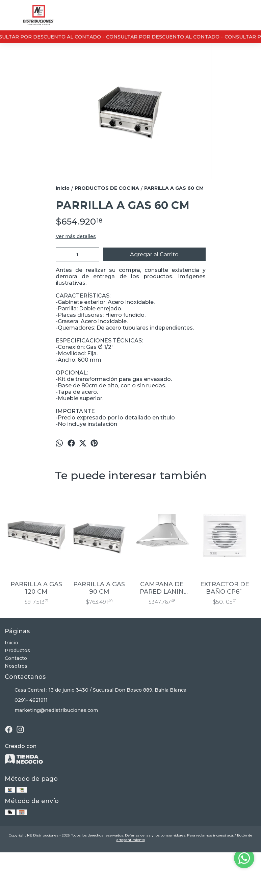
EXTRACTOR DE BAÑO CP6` (224, 588)
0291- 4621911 (26, 700)
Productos (17, 650)
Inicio (11, 643)
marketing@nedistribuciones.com (51, 710)
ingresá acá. (224, 835)
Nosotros (16, 666)
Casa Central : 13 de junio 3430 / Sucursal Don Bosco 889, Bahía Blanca (95, 690)
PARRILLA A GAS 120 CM (36, 588)
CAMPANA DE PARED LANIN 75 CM (162, 588)
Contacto (16, 658)
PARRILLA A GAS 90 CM (99, 588)
